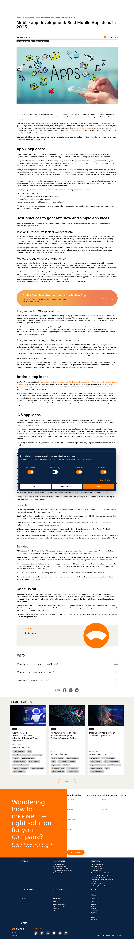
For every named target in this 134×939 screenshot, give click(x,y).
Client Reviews (27, 890)
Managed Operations (37, 768)
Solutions (95, 861)
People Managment (19, 771)
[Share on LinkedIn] (76, 690)
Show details (105, 480)
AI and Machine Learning (99, 875)
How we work (59, 861)
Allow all (98, 486)
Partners (56, 908)
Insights (95, 890)
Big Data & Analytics (72, 758)
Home (19, 18)
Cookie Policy (85, 459)
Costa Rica (94, 911)
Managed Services (59, 866)
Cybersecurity (37, 755)
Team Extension (58, 864)
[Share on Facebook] (64, 690)
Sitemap (119, 935)
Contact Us (103, 298)
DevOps (16, 758)
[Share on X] (70, 690)
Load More (67, 782)
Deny (35, 486)
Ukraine (93, 904)
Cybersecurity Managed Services (102, 879)
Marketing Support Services (100, 886)
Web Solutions (96, 866)
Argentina (94, 913)
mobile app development (82, 128)
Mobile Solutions (96, 869)
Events (24, 899)
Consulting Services (60, 873)
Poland (93, 908)
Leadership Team (59, 904)
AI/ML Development (19, 751)
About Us (57, 899)
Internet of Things (97, 884)
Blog (32, 41)
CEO (54, 902)
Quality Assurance (73, 771)
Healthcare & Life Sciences (21, 765)
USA (92, 902)
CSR (54, 911)
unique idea (96, 126)
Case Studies (59, 890)
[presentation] (83, 843)
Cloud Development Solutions (21, 755)
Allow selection (67, 486)
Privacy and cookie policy (105, 935)
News (93, 893)
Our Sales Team (58, 906)
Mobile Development (23, 41)
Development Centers (60, 869)
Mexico (93, 906)
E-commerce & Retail (19, 761)
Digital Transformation (28, 758)
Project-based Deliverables (62, 871)
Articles (26, 18)
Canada (93, 917)
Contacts (95, 899)
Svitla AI (24, 861)
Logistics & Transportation (20, 768)
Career (24, 923)
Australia (94, 919)
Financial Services (34, 761)
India (92, 915)
